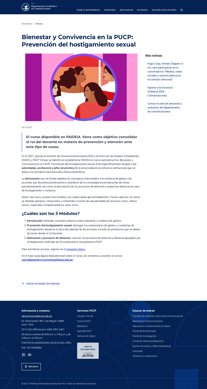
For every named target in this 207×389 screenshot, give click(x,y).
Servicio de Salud (86, 335)
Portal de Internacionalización (148, 340)
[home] (39, 7)
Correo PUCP (84, 321)
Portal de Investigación (144, 335)
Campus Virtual (85, 316)
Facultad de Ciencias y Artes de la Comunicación (158, 316)
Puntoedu (138, 350)
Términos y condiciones (145, 355)
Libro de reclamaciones (88, 347)
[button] (88, 10)
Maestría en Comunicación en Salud (151, 325)
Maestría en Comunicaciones (148, 321)
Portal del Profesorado (144, 330)
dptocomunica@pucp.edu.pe (37, 316)
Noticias (39, 23)
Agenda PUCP (84, 330)
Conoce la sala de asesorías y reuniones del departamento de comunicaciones (164, 107)
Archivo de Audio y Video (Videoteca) (152, 345)
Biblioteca (82, 325)
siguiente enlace (75, 249)
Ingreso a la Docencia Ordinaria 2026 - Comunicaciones (160, 91)
